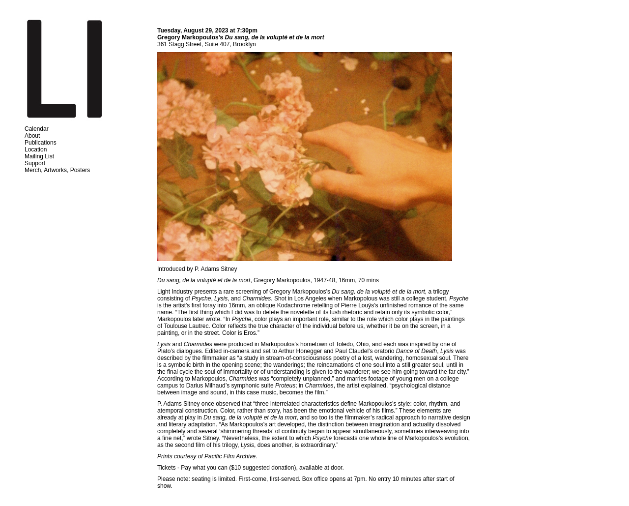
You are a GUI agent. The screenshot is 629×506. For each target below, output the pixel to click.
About (32, 135)
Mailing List (39, 156)
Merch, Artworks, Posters (57, 170)
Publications (41, 142)
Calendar (37, 128)
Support (35, 163)
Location (36, 149)
